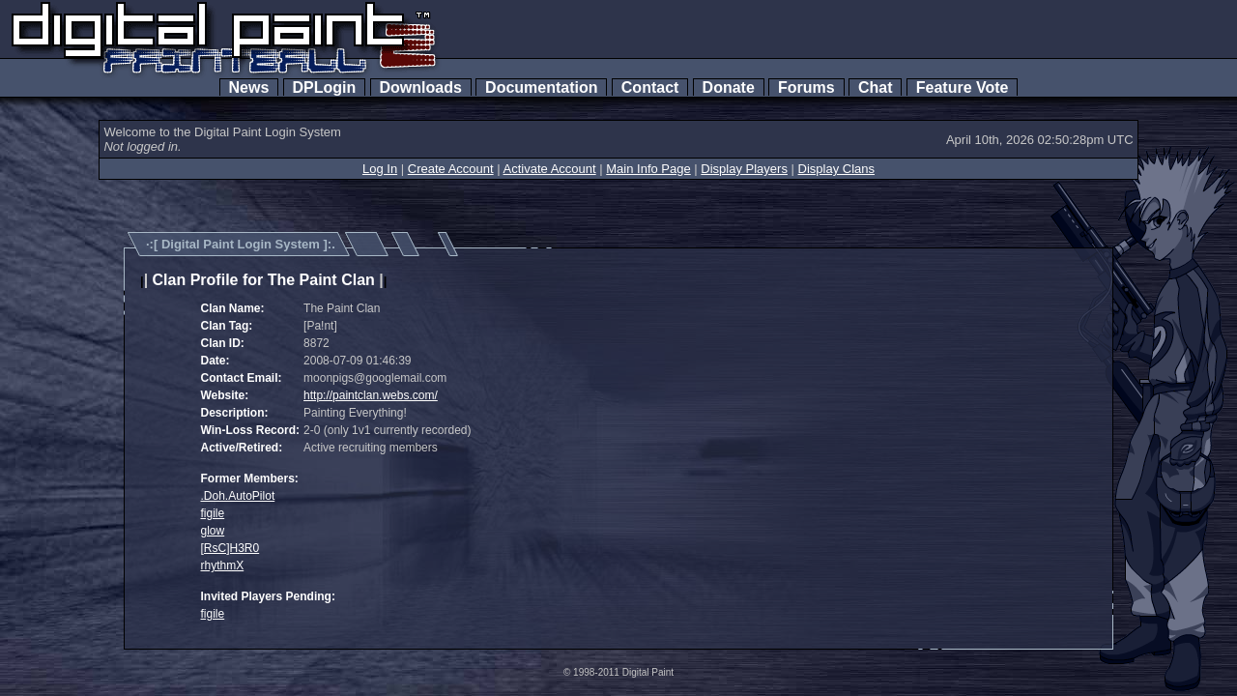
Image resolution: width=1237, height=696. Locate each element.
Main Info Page (648, 168)
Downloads (421, 87)
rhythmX (223, 565)
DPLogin (324, 87)
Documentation (541, 87)
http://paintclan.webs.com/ (370, 395)
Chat (875, 87)
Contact (650, 87)
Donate (728, 87)
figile (213, 513)
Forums (806, 87)
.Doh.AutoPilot (238, 496)
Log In (379, 168)
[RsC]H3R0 (230, 548)
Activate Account (549, 168)
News (249, 87)
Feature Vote (962, 87)
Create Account (451, 168)
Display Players (744, 168)
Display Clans (836, 168)
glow (213, 530)
